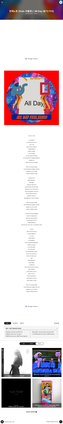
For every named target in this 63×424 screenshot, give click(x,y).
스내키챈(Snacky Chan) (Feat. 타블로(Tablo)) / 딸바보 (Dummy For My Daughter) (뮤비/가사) (44, 334)
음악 (7, 328)
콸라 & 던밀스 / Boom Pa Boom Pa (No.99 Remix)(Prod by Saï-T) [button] (47, 362)
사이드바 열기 (2, 2)
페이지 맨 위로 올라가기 (61, 422)
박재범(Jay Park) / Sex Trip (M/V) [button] (16, 393)
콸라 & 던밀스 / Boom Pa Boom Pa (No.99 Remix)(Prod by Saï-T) (44, 332)
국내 (10, 328)
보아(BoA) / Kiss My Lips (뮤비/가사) (14, 332)
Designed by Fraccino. (54, 421)
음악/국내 (35, 13)
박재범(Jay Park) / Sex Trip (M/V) (13, 334)
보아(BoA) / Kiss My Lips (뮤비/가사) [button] (16, 362)
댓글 (23, 343)
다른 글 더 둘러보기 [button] (30, 412)
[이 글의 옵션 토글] (10, 323)
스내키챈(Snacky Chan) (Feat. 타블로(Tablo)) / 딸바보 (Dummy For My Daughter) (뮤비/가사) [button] (47, 393)
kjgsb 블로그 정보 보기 (61, 2)
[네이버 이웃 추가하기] (22, 323)
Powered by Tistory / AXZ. (9, 421)
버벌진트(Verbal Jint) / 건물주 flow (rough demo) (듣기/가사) (18, 336)
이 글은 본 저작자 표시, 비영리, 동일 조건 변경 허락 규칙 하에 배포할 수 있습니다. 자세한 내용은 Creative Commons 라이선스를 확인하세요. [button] (56, 323)
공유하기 (31, 343)
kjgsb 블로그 (2, 422)
